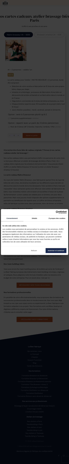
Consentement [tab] (12, 218)
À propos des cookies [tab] (57, 218)
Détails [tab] (34, 218)
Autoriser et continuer (56, 250)
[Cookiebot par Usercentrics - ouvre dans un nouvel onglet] (57, 212)
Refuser (34, 250)
